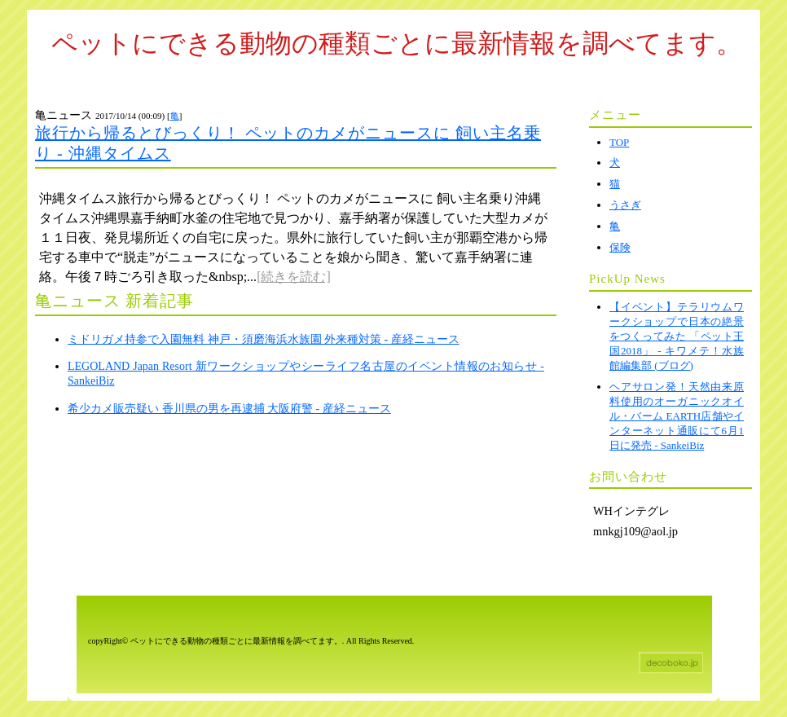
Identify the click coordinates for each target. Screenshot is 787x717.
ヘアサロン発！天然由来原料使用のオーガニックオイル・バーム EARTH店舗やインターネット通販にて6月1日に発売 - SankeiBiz (676, 415)
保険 (620, 247)
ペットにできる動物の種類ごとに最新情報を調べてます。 (396, 43)
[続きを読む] (294, 277)
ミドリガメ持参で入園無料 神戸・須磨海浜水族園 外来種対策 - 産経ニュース (263, 339)
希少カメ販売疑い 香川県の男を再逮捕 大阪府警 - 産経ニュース (229, 408)
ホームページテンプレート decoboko (671, 663)
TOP (619, 142)
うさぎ (625, 205)
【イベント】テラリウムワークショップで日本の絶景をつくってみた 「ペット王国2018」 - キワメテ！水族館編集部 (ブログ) (676, 336)
